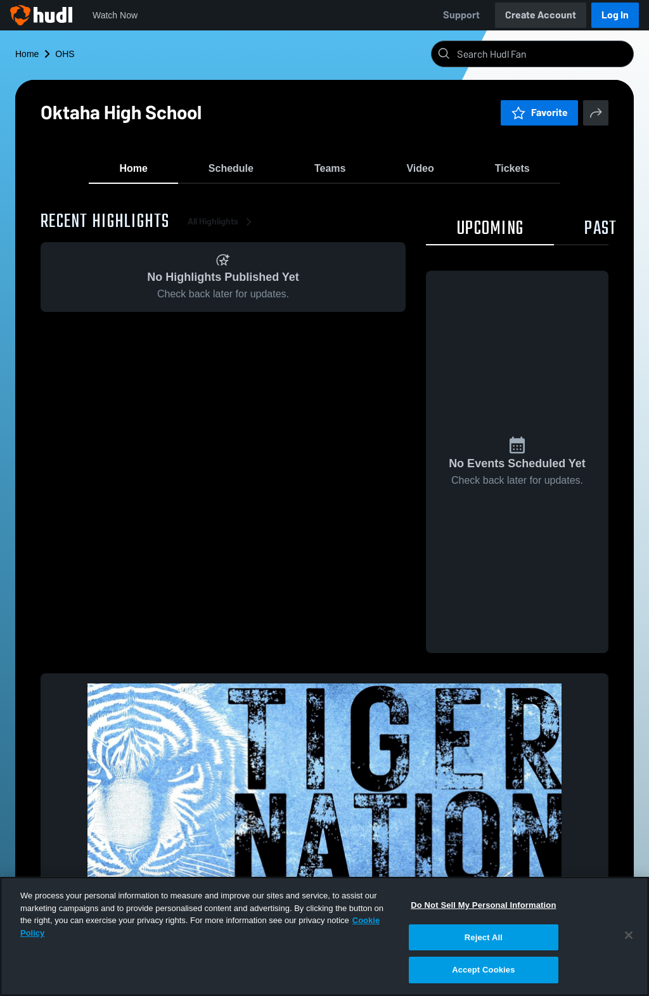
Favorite (539, 112)
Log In (615, 14)
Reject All (484, 937)
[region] (324, 936)
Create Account (540, 14)
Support (461, 14)
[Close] (629, 935)
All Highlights (222, 228)
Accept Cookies (483, 969)
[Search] (542, 53)
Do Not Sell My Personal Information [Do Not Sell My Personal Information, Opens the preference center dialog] (483, 905)
